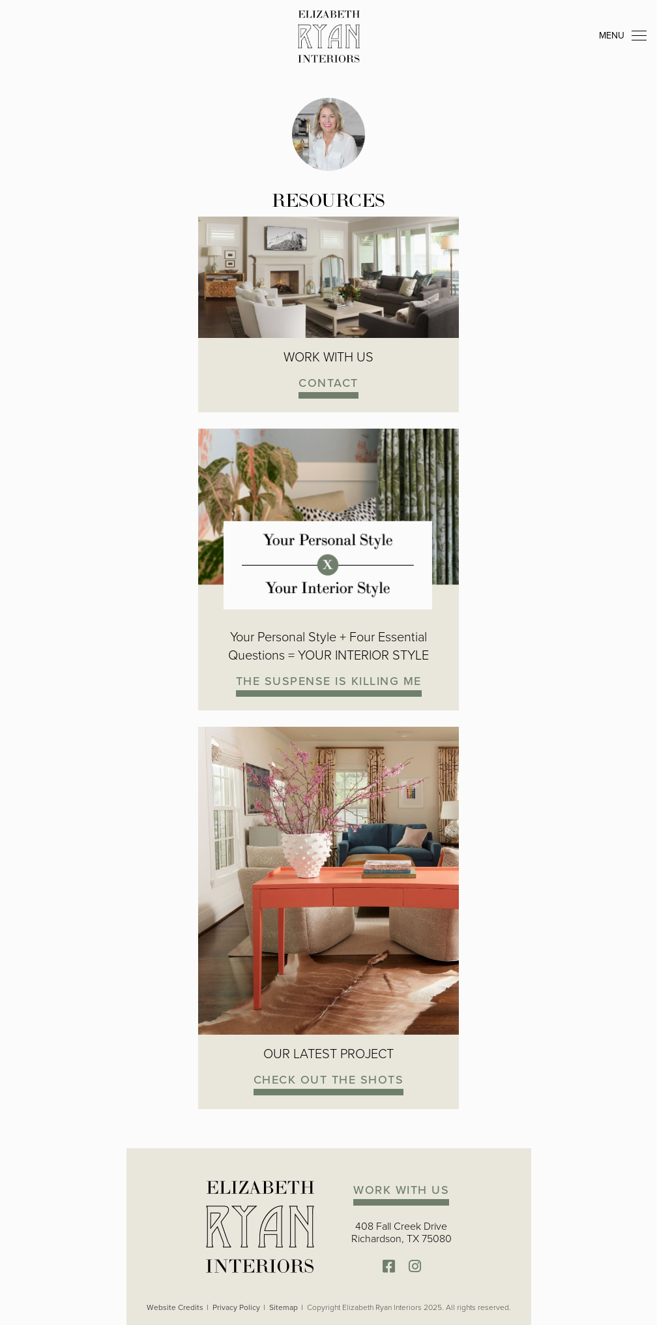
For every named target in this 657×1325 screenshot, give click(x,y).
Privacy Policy (236, 1307)
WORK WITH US (401, 1189)
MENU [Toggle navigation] (623, 36)
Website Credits (175, 1307)
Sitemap (283, 1307)
